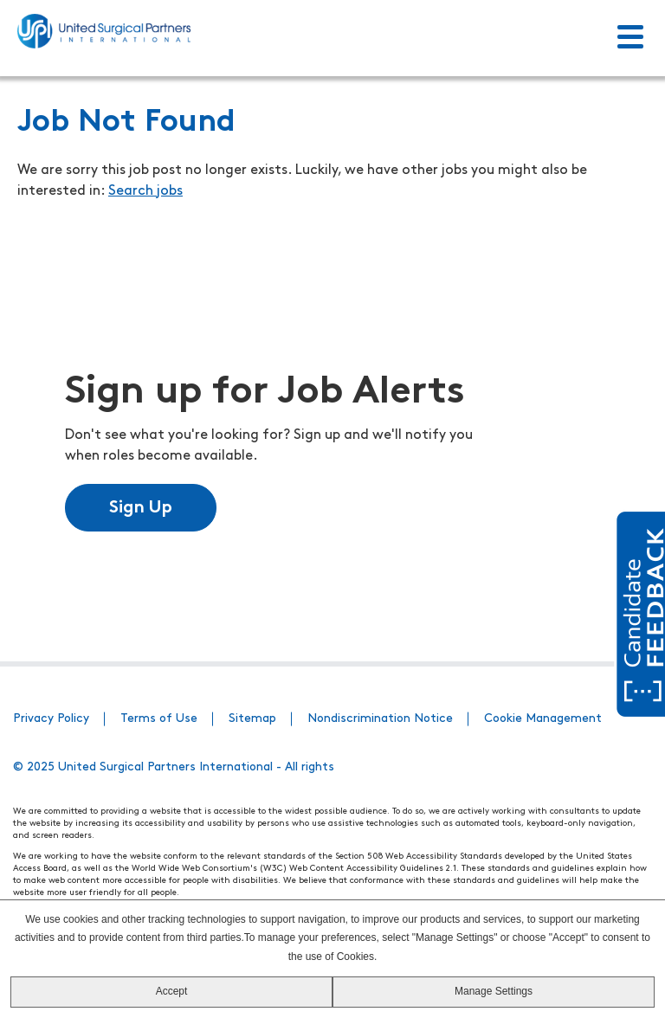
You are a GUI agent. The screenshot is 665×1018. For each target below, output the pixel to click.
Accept (172, 991)
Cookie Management (543, 718)
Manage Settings (494, 991)
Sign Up (140, 508)
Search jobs (145, 191)
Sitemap (252, 718)
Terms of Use (158, 718)
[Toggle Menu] (630, 38)
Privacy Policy (51, 718)
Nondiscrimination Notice (380, 718)
